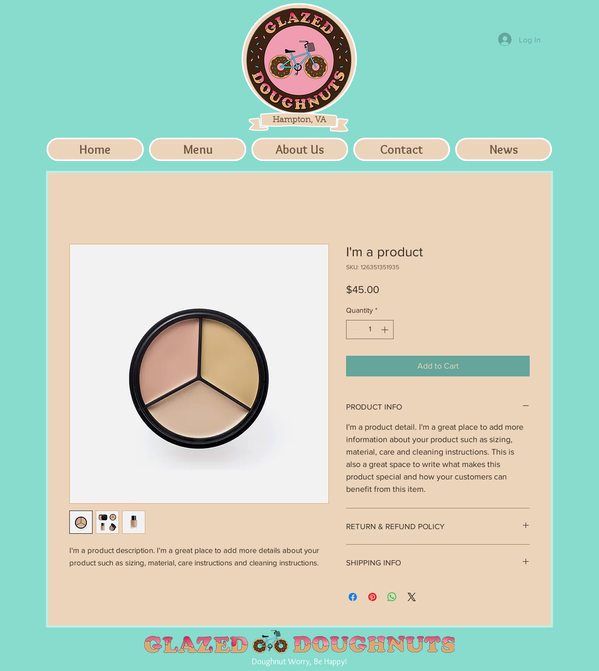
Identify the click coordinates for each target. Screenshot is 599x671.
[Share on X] (412, 597)
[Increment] (385, 329)
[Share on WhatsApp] (392, 597)
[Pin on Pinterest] (372, 597)
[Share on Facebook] (353, 597)
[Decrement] (354, 329)
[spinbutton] (370, 329)
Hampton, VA (299, 120)
